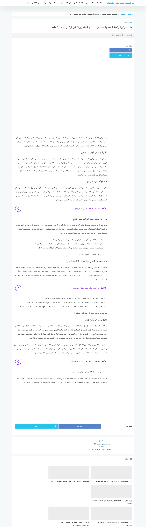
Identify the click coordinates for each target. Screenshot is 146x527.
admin (129, 35)
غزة (93, 3)
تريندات (68, 3)
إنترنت (61, 3)
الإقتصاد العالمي (78, 3)
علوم (87, 3)
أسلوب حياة (52, 3)
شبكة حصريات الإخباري (119, 3)
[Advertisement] (60, 57)
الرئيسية (99, 3)
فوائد (44, 3)
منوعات (128, 22)
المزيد (27, 3)
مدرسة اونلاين (35, 3)
